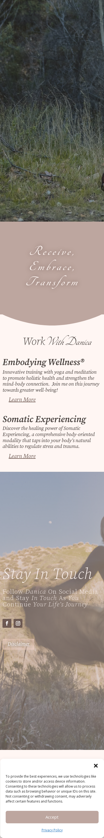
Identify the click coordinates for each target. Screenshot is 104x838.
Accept (52, 817)
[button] (95, 765)
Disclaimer (18, 644)
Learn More (22, 399)
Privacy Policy (52, 830)
